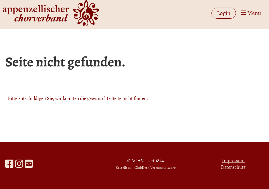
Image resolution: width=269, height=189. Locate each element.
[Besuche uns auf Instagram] (19, 164)
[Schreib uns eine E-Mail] (29, 164)
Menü (251, 13)
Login (223, 13)
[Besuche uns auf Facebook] (9, 164)
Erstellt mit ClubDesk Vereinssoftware (145, 167)
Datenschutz (233, 167)
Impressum (233, 161)
